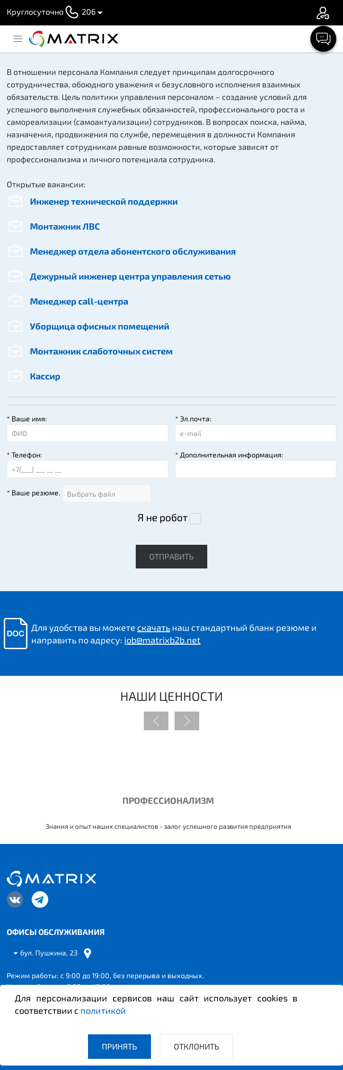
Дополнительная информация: (229, 454)
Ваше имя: (27, 418)
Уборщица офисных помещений (88, 326)
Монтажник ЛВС (53, 226)
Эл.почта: (193, 418)
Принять (119, 1046)
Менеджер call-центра (67, 301)
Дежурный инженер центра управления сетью (119, 276)
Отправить (171, 556)
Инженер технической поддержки (92, 201)
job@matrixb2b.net (162, 639)
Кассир (33, 375)
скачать (153, 627)
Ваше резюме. (33, 492)
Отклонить (196, 1046)
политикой (103, 1010)
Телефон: (24, 454)
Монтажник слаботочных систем (90, 351)
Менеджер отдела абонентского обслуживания (121, 251)
